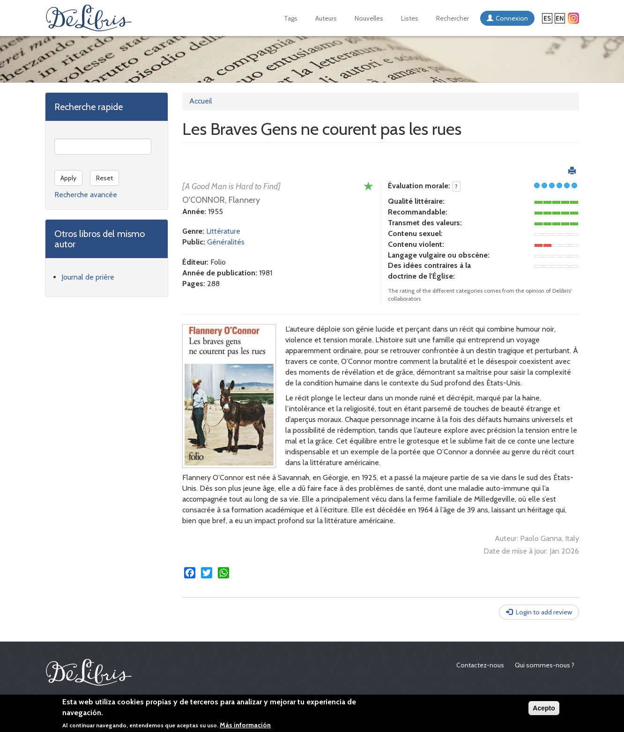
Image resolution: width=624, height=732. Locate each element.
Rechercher (452, 18)
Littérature (223, 231)
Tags (290, 18)
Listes (409, 18)
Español (547, 18)
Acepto (544, 708)
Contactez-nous (480, 665)
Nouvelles (369, 18)
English (559, 18)
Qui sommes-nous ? (544, 665)
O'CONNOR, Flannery (221, 200)
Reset (104, 178)
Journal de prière (87, 277)
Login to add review (544, 612)
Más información (245, 725)
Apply (68, 178)
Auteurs (326, 18)
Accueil (200, 100)
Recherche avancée (85, 194)
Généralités (226, 241)
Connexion (512, 18)
